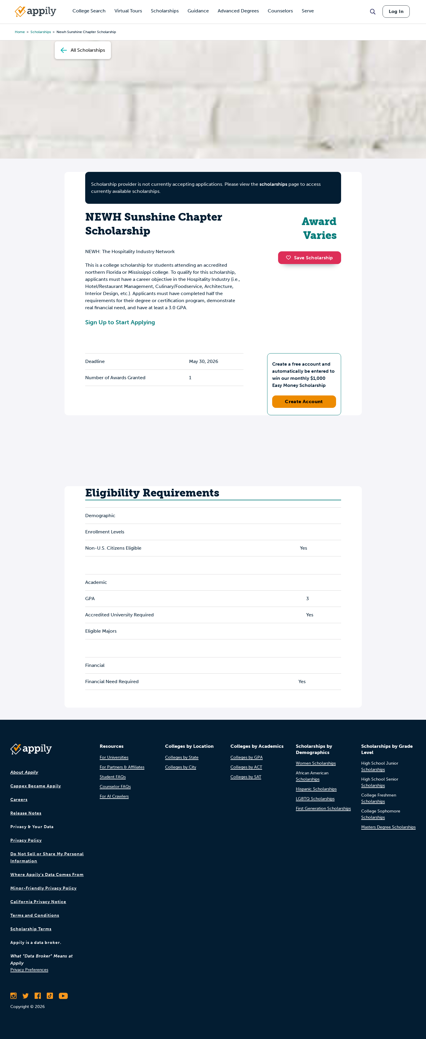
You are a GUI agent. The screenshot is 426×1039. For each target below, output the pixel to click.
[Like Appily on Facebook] (38, 995)
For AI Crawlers (114, 796)
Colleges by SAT (245, 776)
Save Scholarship (309, 257)
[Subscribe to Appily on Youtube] (63, 995)
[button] (290, 257)
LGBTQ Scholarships (315, 798)
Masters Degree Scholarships (388, 827)
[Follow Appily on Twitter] (25, 995)
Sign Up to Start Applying (120, 322)
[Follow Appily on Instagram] (13, 995)
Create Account (304, 401)
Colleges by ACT (246, 767)
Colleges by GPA (246, 757)
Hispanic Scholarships (316, 789)
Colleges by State (182, 757)
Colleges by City (180, 767)
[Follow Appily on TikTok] (50, 995)
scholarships (273, 184)
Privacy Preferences (29, 969)
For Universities (114, 757)
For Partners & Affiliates (122, 767)
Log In (396, 11)
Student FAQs (113, 776)
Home (20, 32)
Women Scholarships (316, 763)
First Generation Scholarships (323, 808)
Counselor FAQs (115, 786)
